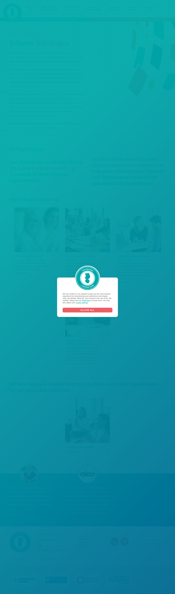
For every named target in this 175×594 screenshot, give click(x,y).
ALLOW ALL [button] (87, 310)
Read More (86, 300)
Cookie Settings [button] (82, 303)
